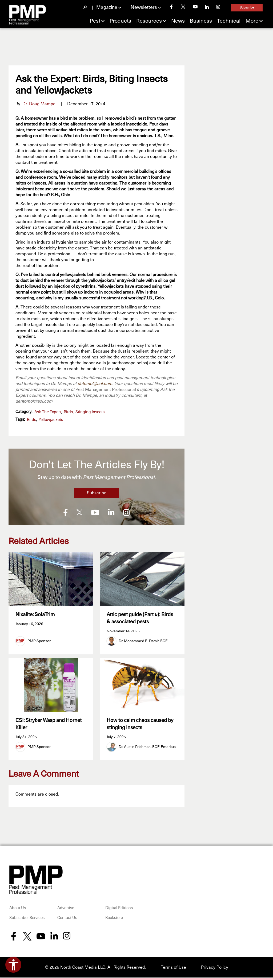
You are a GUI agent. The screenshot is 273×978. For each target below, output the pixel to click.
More (252, 21)
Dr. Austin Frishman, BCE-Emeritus (147, 747)
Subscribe (247, 7)
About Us (17, 908)
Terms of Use (173, 968)
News (178, 21)
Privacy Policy (214, 968)
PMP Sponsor (39, 641)
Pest (95, 21)
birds (31, 420)
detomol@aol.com (95, 384)
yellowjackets (51, 420)
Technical (228, 21)
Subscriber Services (27, 919)
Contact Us (67, 919)
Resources (149, 21)
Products (120, 21)
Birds (68, 412)
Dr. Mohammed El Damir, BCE (143, 641)
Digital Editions (119, 908)
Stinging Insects (90, 412)
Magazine (106, 7)
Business (201, 21)
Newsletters (144, 7)
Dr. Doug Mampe (38, 104)
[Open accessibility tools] (13, 965)
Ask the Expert (47, 412)
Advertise (65, 908)
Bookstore (114, 919)
